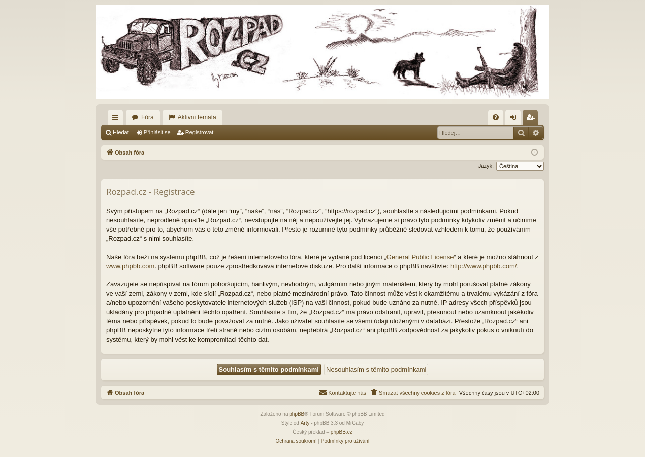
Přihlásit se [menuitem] (515, 119)
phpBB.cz (341, 432)
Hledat (121, 132)
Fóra (147, 117)
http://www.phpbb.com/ (483, 266)
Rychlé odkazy (117, 119)
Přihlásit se (157, 132)
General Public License (420, 257)
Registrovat (199, 132)
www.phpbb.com (130, 266)
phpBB (296, 414)
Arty (305, 423)
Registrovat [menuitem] (532, 119)
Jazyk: (486, 166)
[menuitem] (495, 117)
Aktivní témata (197, 117)
